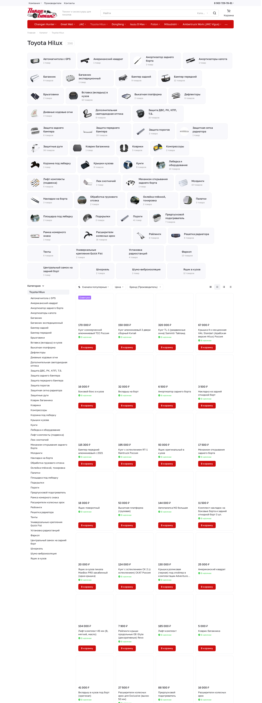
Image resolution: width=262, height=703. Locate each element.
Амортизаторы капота (43, 312)
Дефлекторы (38, 352)
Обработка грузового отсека (47, 462)
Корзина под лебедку (43, 415)
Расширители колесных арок (48, 502)
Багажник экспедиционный (47, 322)
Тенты (34, 517)
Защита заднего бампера (45, 375)
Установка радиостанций (45, 530)
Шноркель (37, 548)
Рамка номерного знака (45, 497)
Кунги (34, 424)
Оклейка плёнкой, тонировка (48, 467)
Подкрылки (37, 482)
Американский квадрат (44, 303)
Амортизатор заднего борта (47, 307)
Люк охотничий (40, 439)
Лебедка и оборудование (45, 429)
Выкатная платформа (43, 347)
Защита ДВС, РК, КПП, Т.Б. (46, 370)
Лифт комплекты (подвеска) (47, 434)
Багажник (36, 317)
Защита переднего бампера (47, 380)
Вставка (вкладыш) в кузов (46, 342)
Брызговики (38, 337)
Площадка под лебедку (44, 477)
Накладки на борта (42, 457)
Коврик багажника (42, 400)
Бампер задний (39, 327)
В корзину (87, 347)
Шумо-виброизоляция (44, 553)
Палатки (35, 472)
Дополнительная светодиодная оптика (49, 364)
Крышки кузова (40, 419)
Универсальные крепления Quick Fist (46, 524)
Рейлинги (36, 507)
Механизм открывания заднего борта (49, 446)
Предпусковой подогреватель (48, 492)
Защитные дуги (40, 395)
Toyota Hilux (37, 292)
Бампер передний (41, 332)
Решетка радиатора (42, 512)
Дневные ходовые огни (44, 357)
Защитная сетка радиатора (46, 390)
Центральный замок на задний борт (48, 542)
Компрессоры (39, 410)
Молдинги (36, 452)
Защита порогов (40, 385)
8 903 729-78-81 (223, 3)
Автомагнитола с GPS (43, 298)
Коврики (36, 405)
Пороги (35, 487)
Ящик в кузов (38, 558)
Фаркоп (35, 535)
